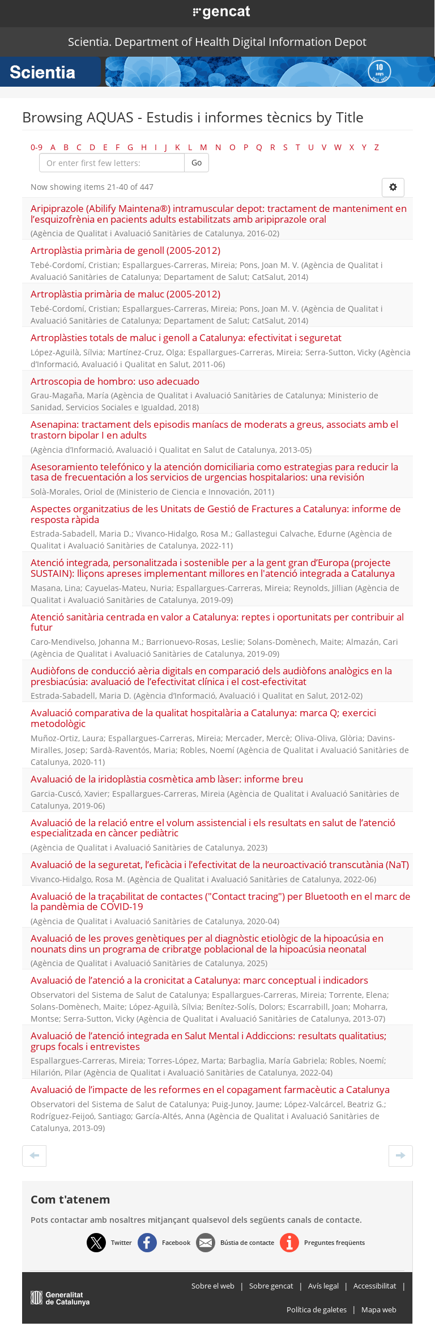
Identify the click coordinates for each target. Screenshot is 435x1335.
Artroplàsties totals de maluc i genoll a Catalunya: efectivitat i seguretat (186, 337)
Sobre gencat (271, 1286)
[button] (209, 11)
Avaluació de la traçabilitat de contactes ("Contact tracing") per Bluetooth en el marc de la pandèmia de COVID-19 (221, 901)
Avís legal (323, 1286)
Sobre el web (212, 1286)
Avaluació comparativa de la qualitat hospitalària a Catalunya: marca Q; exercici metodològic (203, 718)
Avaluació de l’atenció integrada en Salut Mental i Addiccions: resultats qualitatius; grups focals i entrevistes (209, 1041)
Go (196, 162)
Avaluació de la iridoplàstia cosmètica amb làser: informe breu (167, 778)
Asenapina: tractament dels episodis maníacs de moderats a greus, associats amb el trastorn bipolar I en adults (214, 429)
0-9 (36, 147)
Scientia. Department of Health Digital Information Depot (217, 41)
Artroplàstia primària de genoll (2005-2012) (125, 250)
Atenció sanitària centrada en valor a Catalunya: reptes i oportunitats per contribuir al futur (217, 622)
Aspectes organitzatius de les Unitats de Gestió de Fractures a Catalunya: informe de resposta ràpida (216, 514)
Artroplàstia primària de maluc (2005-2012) (125, 293)
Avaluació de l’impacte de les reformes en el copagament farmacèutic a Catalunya (210, 1089)
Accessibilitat (374, 1286)
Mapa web (378, 1309)
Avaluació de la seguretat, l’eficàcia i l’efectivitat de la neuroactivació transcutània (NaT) (220, 864)
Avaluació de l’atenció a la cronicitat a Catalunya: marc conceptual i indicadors (199, 980)
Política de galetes (317, 1309)
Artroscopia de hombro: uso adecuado (115, 381)
